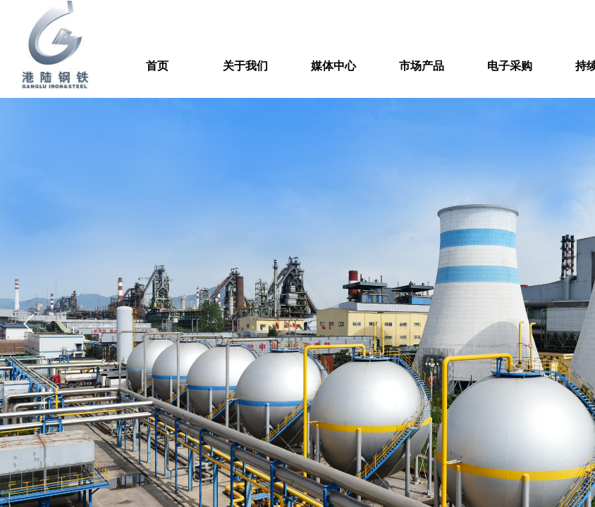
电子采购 (509, 66)
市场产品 (421, 66)
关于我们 (245, 66)
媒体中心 (333, 66)
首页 (157, 66)
